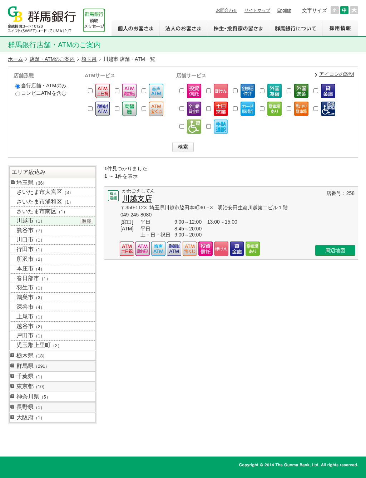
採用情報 (340, 28)
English (284, 10)
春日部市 (33, 278)
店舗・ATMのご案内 (52, 59)
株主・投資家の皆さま (238, 28)
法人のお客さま (183, 28)
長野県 (30, 407)
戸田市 (30, 335)
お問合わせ (226, 10)
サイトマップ (257, 10)
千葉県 (30, 376)
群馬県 (32, 366)
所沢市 (30, 259)
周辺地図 (335, 250)
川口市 (30, 239)
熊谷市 (30, 230)
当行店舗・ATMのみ (40, 86)
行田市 (30, 249)
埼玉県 (89, 59)
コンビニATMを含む (40, 93)
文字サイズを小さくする (335, 10)
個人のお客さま (135, 28)
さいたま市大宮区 (44, 192)
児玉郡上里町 (39, 345)
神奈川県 (33, 397)
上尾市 (30, 316)
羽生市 (30, 287)
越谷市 (30, 326)
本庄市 (30, 268)
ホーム (15, 59)
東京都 (31, 386)
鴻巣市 (30, 297)
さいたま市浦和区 (44, 202)
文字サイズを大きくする (354, 10)
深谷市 (30, 307)
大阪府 (30, 417)
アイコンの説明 (336, 74)
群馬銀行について (295, 28)
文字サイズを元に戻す (344, 10)
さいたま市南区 (42, 211)
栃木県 (31, 355)
